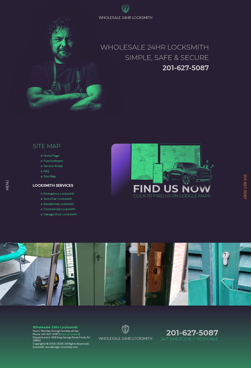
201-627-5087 (245, 186)
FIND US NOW (172, 188)
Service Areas (53, 166)
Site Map (50, 176)
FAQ (46, 171)
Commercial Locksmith (59, 209)
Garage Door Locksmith (60, 214)
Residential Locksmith (59, 204)
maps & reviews (69, 334)
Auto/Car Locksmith (58, 199)
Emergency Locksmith (59, 194)
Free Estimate (53, 161)
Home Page (51, 156)
